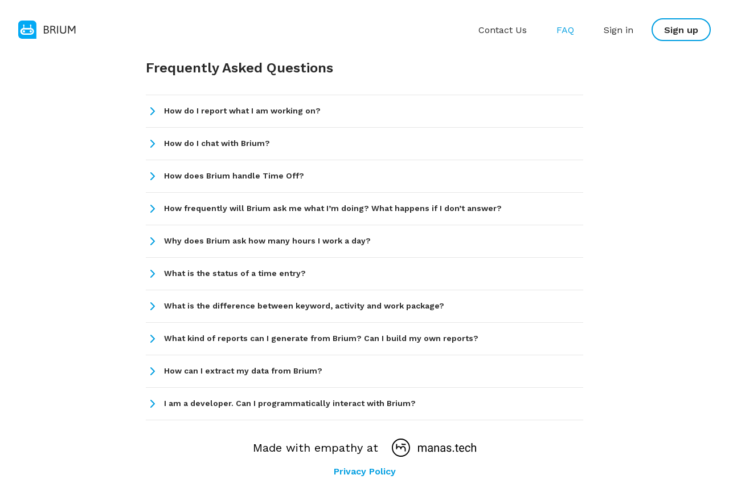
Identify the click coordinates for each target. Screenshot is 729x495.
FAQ (565, 30)
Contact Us (502, 30)
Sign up (681, 30)
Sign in (618, 30)
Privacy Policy (365, 471)
